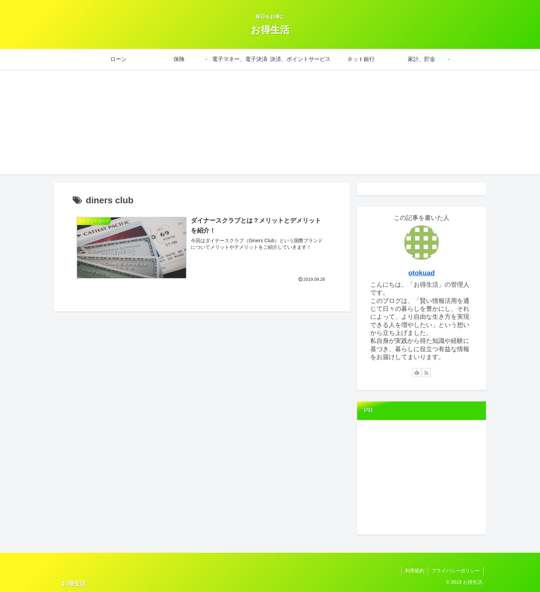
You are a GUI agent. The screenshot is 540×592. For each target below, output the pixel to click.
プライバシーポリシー (456, 570)
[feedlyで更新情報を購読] (416, 372)
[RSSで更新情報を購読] (426, 372)
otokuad (421, 273)
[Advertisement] (270, 126)
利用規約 (414, 570)
